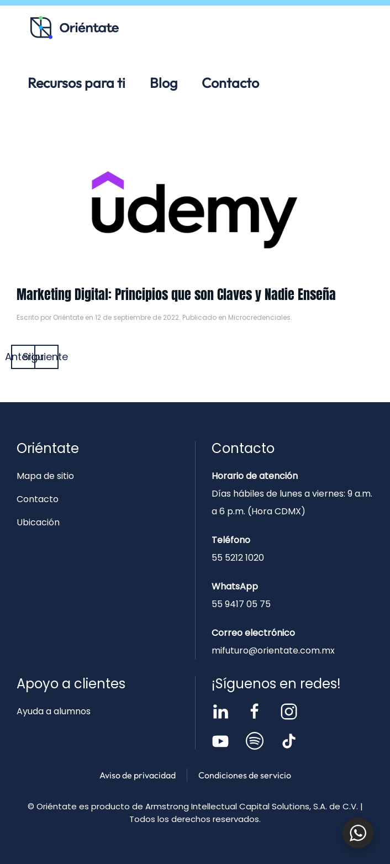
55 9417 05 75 (241, 604)
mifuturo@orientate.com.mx (273, 650)
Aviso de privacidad (137, 775)
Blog (163, 83)
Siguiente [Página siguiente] (46, 356)
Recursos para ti (76, 83)
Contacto (230, 83)
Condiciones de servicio (244, 775)
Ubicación (38, 522)
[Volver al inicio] (75, 27)
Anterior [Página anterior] (23, 356)
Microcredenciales (259, 317)
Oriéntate (68, 317)
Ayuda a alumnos (54, 711)
